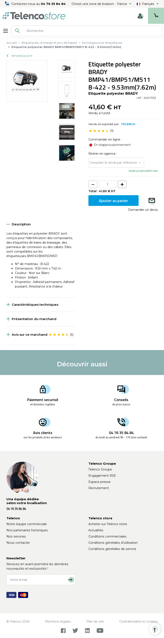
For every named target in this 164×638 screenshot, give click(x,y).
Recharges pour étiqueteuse (102, 42)
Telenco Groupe (100, 469)
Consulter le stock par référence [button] (113, 163)
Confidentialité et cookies (138, 621)
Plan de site (95, 621)
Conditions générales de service (112, 549)
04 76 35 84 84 (53, 4)
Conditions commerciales (107, 536)
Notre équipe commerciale (26, 524)
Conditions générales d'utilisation (113, 543)
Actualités (95, 530)
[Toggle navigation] (5, 30)
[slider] (98, 130)
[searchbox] (92, 30)
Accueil (11, 42)
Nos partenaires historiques (27, 530)
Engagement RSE (102, 476)
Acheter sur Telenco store (107, 524)
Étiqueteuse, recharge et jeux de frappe (49, 42)
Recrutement (98, 488)
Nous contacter (18, 543)
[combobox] (86, 30)
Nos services (16, 536)
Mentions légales (58, 621)
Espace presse (99, 482)
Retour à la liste (19, 56)
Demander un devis (143, 210)
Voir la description (143, 170)
